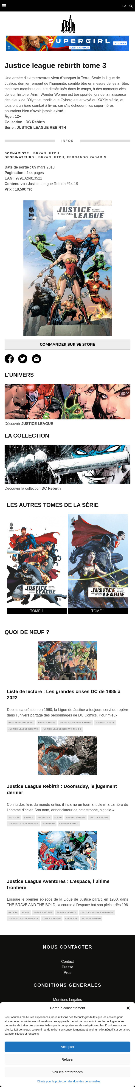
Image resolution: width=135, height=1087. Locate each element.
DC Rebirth (35, 122)
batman (28, 818)
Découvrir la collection (33, 488)
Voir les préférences (67, 1072)
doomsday (44, 818)
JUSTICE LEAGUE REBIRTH (41, 127)
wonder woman (68, 824)
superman (48, 824)
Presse (67, 967)
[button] (128, 1008)
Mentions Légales (67, 1000)
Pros (67, 973)
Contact (67, 961)
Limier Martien (51, 919)
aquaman (14, 818)
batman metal (46, 723)
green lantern (75, 818)
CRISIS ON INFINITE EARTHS (75, 723)
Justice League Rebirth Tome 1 (61, 729)
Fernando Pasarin (87, 157)
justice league (105, 723)
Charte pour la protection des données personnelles (68, 1081)
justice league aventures (96, 912)
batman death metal (21, 723)
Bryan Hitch (46, 153)
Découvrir (29, 424)
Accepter (67, 1047)
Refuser (68, 1059)
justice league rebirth (23, 729)
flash (58, 818)
